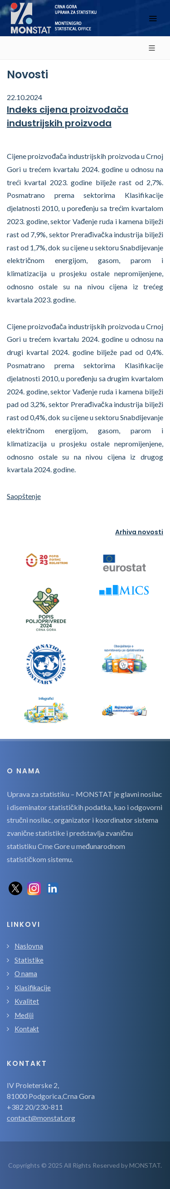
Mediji (24, 1015)
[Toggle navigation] (152, 18)
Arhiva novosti (139, 532)
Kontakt (27, 1029)
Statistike (29, 960)
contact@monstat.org (41, 1117)
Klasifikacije (33, 987)
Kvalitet (27, 1001)
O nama (26, 973)
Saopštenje (24, 496)
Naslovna (29, 946)
